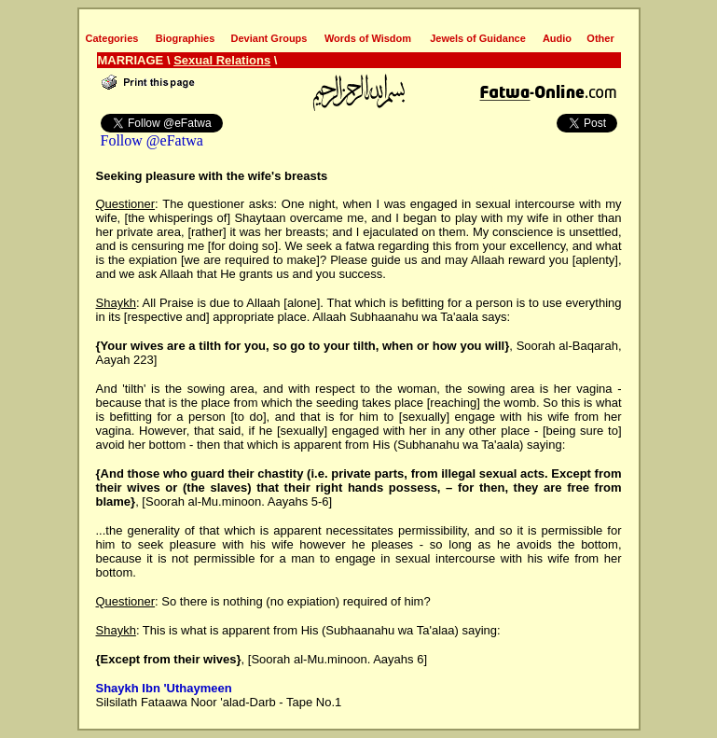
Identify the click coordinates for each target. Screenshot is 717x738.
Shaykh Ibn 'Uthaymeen (164, 688)
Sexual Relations (221, 60)
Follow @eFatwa (152, 140)
